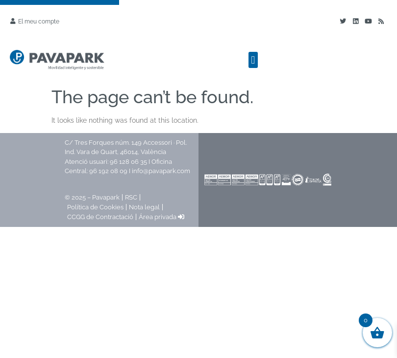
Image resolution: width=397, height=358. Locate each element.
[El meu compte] (13, 21)
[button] (253, 60)
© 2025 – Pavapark (92, 197)
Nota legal (144, 207)
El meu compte (38, 21)
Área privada (161, 217)
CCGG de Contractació (100, 217)
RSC (131, 197)
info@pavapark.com (161, 171)
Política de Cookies (95, 207)
